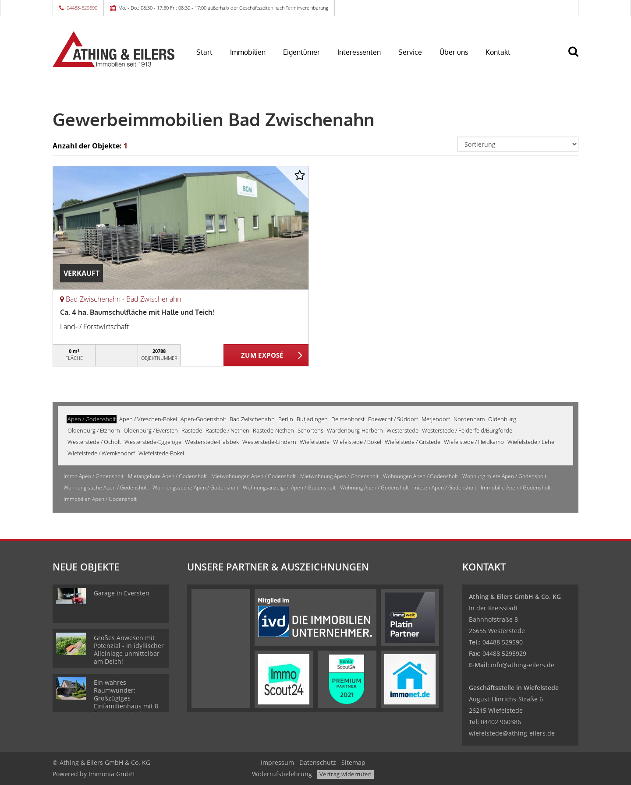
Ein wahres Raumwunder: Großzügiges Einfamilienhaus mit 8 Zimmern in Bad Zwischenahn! (126, 702)
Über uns (454, 52)
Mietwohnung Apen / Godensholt (339, 476)
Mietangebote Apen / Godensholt (167, 476)
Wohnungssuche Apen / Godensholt (195, 487)
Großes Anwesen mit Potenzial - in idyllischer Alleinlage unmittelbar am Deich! (129, 649)
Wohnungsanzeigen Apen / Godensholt (289, 487)
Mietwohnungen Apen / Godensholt (253, 476)
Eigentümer (301, 52)
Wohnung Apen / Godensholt (374, 487)
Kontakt (498, 52)
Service (410, 52)
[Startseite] (113, 49)
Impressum (277, 762)
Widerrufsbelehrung (282, 774)
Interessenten (359, 52)
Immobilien (248, 52)
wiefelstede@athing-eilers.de (512, 733)
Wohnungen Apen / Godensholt (420, 476)
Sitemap (353, 762)
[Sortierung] (518, 144)
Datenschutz (317, 762)
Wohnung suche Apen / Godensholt (106, 487)
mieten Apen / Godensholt (444, 487)
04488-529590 (82, 7)
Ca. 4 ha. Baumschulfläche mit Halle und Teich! (137, 312)
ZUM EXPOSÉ (262, 355)
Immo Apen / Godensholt (94, 476)
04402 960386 (501, 722)
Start (204, 52)
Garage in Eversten (121, 593)
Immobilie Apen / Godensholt (516, 487)
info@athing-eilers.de (522, 665)
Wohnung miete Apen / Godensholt (504, 476)
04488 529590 (502, 642)
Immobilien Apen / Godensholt (100, 499)
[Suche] (577, 58)
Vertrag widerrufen (345, 774)
